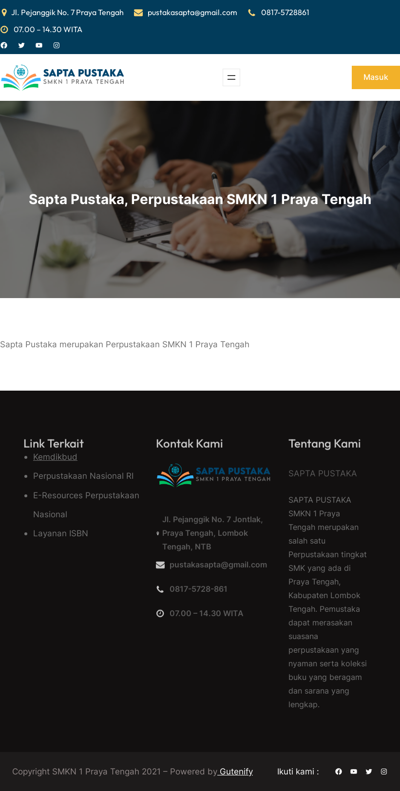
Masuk (375, 77)
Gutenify (235, 771)
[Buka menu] (231, 77)
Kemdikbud (55, 457)
